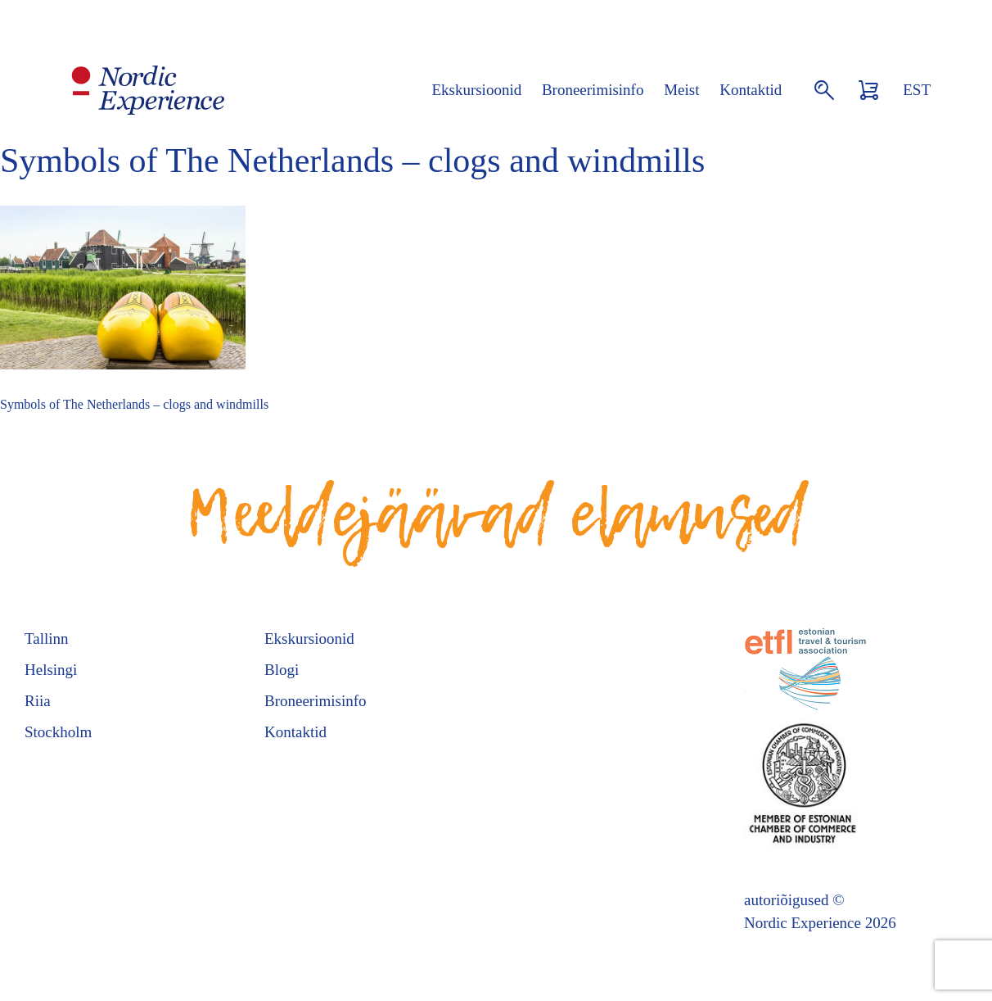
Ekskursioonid (476, 89)
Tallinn (47, 638)
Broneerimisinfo (593, 89)
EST (917, 89)
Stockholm (58, 732)
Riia (38, 700)
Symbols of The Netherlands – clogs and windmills (134, 404)
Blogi (281, 669)
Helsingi (51, 669)
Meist (681, 89)
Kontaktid (750, 89)
